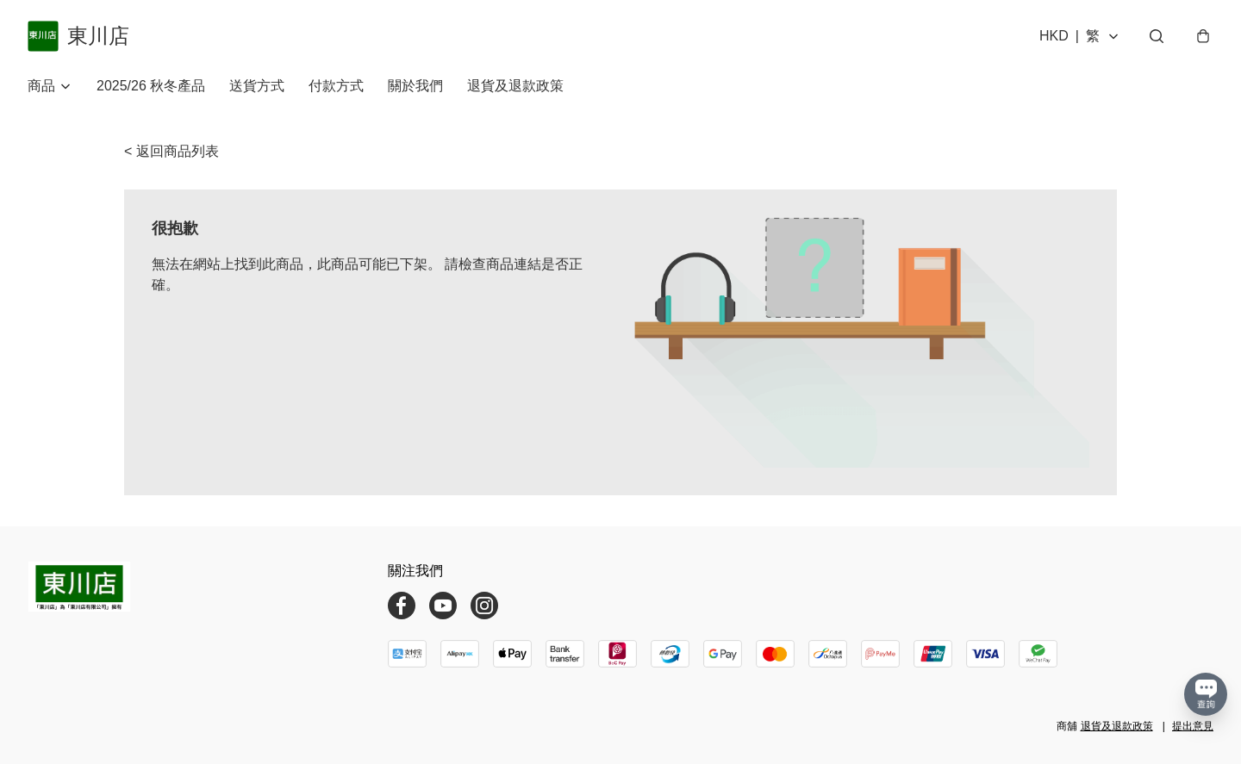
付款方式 (336, 85)
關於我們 (415, 85)
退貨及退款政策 (515, 85)
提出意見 (1192, 726)
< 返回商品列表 (171, 151)
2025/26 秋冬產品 (151, 85)
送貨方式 (256, 85)
